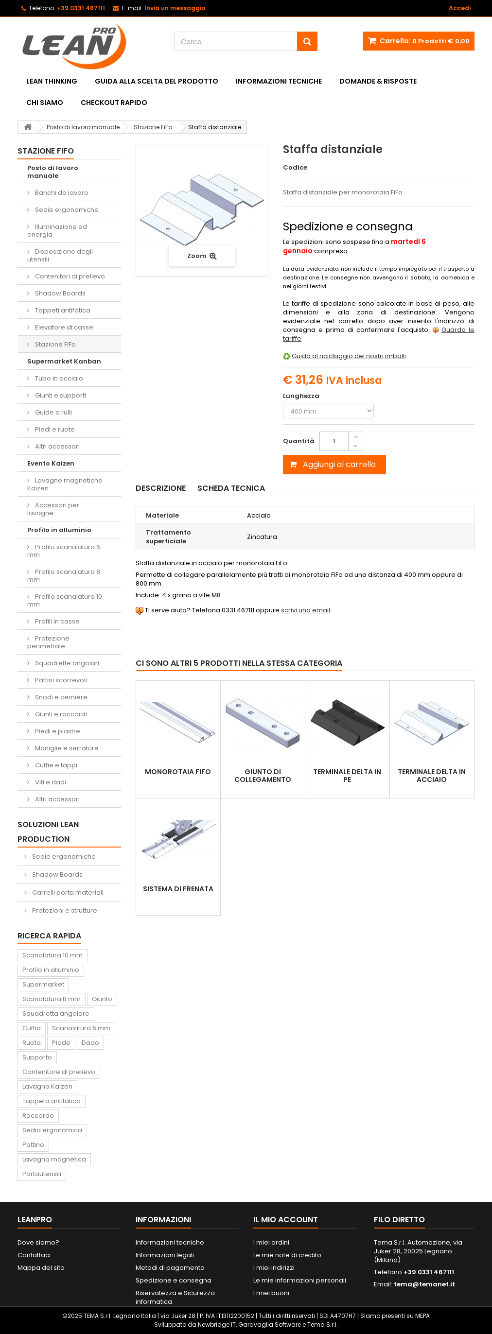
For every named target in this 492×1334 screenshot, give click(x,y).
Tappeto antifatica (51, 1101)
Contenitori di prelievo (69, 276)
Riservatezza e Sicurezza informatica (175, 1297)
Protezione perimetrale (48, 642)
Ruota (31, 1042)
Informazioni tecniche (279, 81)
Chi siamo (44, 102)
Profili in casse (57, 621)
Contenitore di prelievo (58, 1071)
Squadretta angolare (55, 1013)
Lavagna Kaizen (47, 1086)
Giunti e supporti (60, 395)
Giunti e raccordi (60, 714)
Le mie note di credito (287, 1255)
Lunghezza (302, 396)
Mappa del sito (41, 1267)
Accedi (460, 8)
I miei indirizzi (274, 1267)
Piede (61, 1042)
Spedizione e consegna (173, 1280)
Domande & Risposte (378, 81)
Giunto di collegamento (262, 775)
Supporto (37, 1057)
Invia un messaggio (174, 8)
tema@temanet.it (424, 1284)
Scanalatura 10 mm (52, 955)
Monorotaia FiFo (178, 772)
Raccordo (38, 1115)
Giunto (102, 999)
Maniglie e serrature (66, 748)
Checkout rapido (114, 102)
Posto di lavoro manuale (52, 171)
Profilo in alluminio (59, 530)
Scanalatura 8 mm (51, 999)
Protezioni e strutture (64, 910)
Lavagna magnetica (54, 1159)
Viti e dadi (50, 782)
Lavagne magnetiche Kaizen (65, 484)
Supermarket (43, 984)
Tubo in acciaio (58, 378)
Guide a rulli (53, 412)
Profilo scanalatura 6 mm (63, 550)
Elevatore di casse (63, 327)
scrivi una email (305, 610)
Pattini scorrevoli (60, 680)
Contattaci (34, 1255)
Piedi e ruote (54, 429)
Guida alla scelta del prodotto (156, 81)
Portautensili (41, 1173)
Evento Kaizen (50, 463)
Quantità (299, 441)
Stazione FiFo (55, 344)
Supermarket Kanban (64, 361)
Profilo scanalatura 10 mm (64, 600)
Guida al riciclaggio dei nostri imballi (349, 356)
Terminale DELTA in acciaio (432, 775)
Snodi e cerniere (61, 697)
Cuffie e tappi (55, 765)
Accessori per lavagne (53, 509)
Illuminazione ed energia (57, 230)
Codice (295, 167)
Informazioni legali (165, 1255)
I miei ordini (271, 1242)
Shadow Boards (60, 293)
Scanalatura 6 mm (81, 1028)
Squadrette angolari (66, 663)
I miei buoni (271, 1293)
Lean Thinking (51, 81)
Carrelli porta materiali (67, 892)
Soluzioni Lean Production (48, 832)
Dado (90, 1042)
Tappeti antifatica (62, 310)
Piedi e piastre (57, 731)
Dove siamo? (38, 1242)
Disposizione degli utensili (60, 255)
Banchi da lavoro (61, 192)
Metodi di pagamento (170, 1267)
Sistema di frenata (178, 889)
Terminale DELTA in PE (347, 775)
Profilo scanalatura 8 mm (63, 575)
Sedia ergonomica (52, 1130)
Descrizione (161, 488)
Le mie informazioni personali (299, 1280)
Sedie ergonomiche (66, 209)
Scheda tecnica (231, 488)
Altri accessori (57, 446)
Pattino (33, 1144)
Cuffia (31, 1028)
